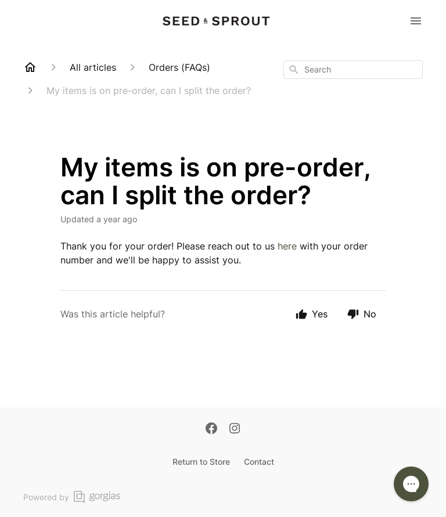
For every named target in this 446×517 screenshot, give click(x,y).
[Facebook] (211, 429)
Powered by (71, 497)
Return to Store (201, 462)
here (289, 246)
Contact (259, 462)
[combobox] (353, 69)
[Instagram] (235, 429)
